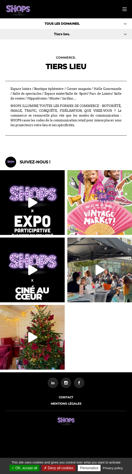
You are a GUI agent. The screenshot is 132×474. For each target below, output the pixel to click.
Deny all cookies (58, 468)
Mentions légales (66, 403)
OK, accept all (24, 468)
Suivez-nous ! (35, 162)
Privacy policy (113, 468)
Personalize (89, 468)
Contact (66, 397)
